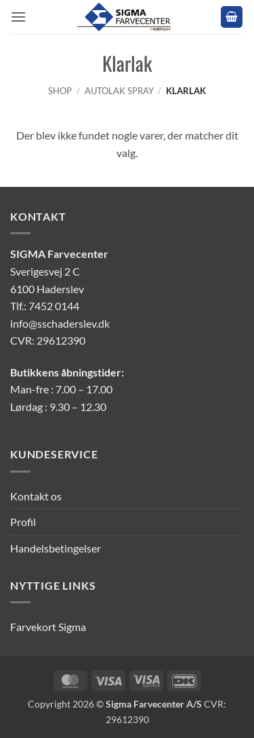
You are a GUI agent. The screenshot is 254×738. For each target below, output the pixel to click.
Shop (60, 90)
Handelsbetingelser (55, 548)
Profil (23, 521)
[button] (18, 16)
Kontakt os (36, 496)
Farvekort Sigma (48, 626)
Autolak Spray (119, 90)
